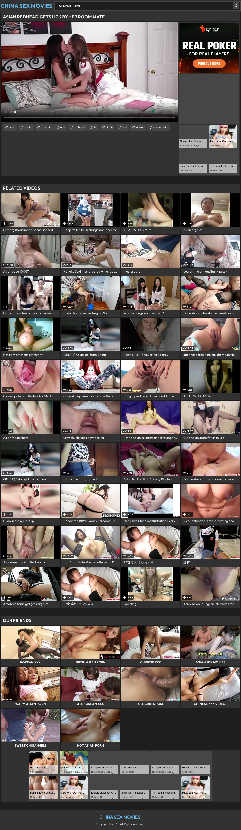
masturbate (160, 127)
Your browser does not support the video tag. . (89, 72)
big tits (28, 127)
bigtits (109, 127)
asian (12, 127)
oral (62, 127)
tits (95, 127)
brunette (46, 127)
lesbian (140, 127)
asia (124, 127)
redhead (79, 127)
